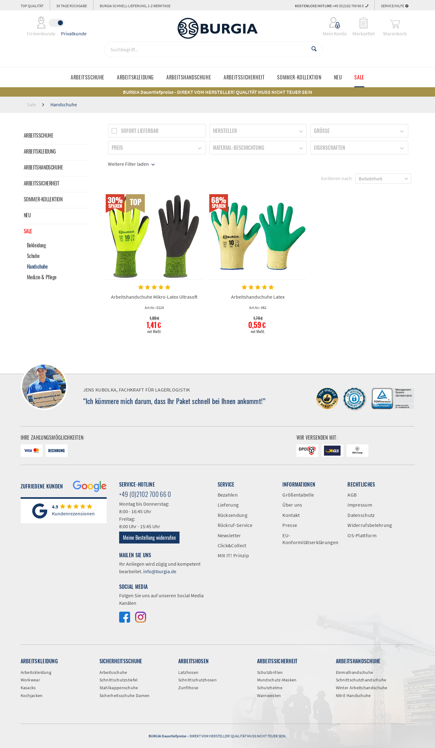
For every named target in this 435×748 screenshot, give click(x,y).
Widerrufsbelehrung (369, 525)
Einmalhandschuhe (354, 672)
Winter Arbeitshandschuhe (361, 687)
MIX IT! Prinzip (233, 555)
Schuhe (33, 256)
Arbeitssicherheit (41, 183)
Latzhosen (188, 672)
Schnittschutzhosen (197, 680)
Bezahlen (228, 495)
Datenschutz (361, 515)
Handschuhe (37, 266)
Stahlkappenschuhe (118, 687)
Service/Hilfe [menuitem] (394, 5)
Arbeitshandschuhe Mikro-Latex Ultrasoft (154, 297)
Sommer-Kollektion (43, 199)
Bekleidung (36, 245)
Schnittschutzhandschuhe (361, 680)
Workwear (30, 680)
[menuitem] (330, 23)
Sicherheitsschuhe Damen (124, 695)
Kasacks (28, 687)
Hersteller (225, 130)
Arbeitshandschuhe (43, 167)
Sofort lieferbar (140, 130)
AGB (352, 495)
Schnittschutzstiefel (118, 680)
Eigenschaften (329, 147)
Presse (289, 525)
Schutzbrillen (270, 672)
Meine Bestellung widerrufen (149, 537)
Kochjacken (32, 695)
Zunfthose (188, 687)
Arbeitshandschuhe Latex (258, 297)
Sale (28, 231)
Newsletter (229, 535)
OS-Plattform (362, 535)
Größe (322, 130)
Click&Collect (232, 545)
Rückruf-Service (235, 525)
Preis (117, 147)
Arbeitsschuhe (38, 135)
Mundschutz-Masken (277, 680)
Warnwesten (269, 695)
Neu (27, 215)
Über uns (292, 505)
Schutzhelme (269, 687)
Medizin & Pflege (42, 277)
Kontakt (291, 515)
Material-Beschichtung (238, 147)
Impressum (359, 505)
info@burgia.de (159, 571)
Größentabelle (298, 495)
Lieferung (228, 505)
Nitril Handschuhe (353, 695)
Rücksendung (232, 515)
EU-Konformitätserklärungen (310, 538)
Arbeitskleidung (40, 151)
